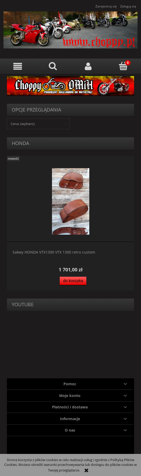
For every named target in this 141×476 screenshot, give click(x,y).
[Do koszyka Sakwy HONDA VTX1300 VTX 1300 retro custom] (73, 281)
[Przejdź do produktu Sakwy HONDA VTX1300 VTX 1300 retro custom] (70, 201)
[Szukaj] (52, 66)
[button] (17, 66)
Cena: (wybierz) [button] (23, 123)
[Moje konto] (88, 66)
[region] (70, 86)
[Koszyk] (123, 66)
